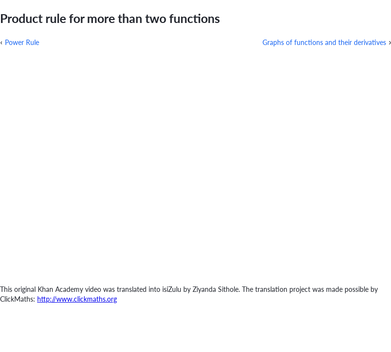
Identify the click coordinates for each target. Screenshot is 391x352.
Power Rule (22, 42)
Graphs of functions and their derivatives (324, 42)
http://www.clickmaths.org (77, 299)
